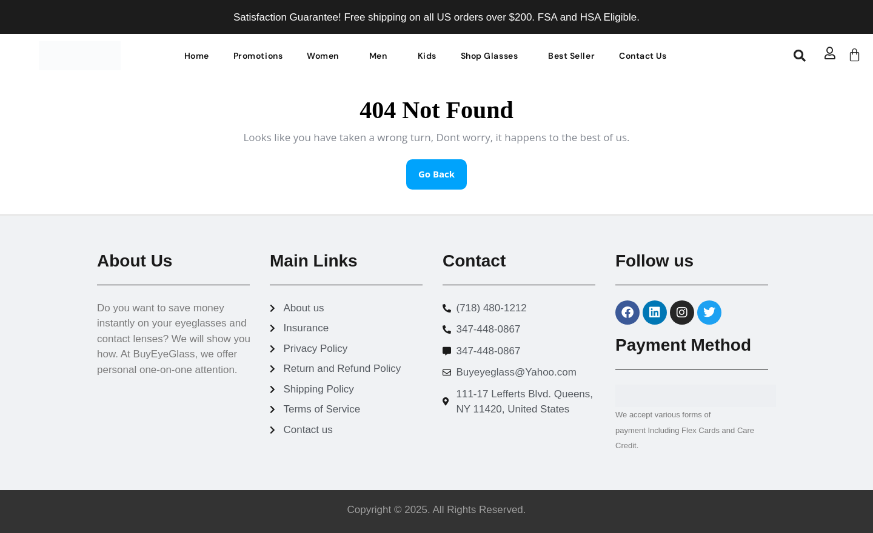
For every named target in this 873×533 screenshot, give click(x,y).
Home (196, 55)
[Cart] (854, 54)
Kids (427, 55)
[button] (326, 55)
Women (323, 55)
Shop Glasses (489, 55)
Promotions (258, 55)
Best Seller (571, 55)
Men (378, 55)
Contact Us (642, 55)
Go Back (442, 169)
